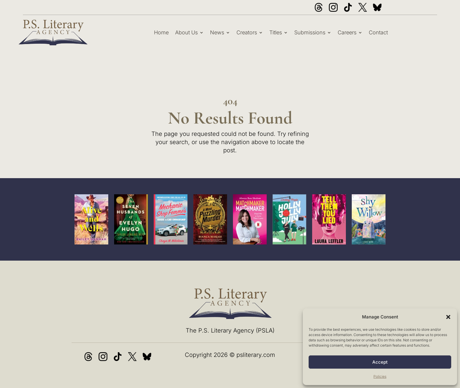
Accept (380, 362)
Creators (246, 32)
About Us (186, 32)
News (217, 32)
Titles (275, 32)
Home (161, 32)
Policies (379, 376)
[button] (448, 317)
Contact (378, 32)
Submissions (309, 32)
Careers (347, 32)
